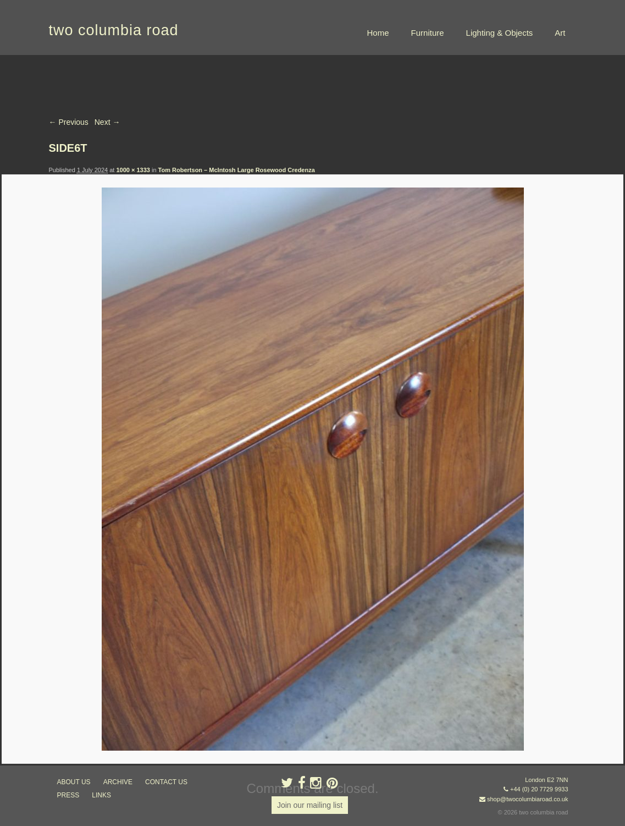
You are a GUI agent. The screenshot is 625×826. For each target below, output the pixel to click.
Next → (107, 122)
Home (378, 32)
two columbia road (114, 30)
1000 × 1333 (133, 170)
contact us (166, 782)
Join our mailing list (309, 805)
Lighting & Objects (499, 32)
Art (560, 32)
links (101, 795)
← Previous (69, 122)
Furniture (427, 32)
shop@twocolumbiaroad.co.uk (527, 799)
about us (74, 782)
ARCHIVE (117, 782)
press (68, 795)
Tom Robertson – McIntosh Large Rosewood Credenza (236, 170)
